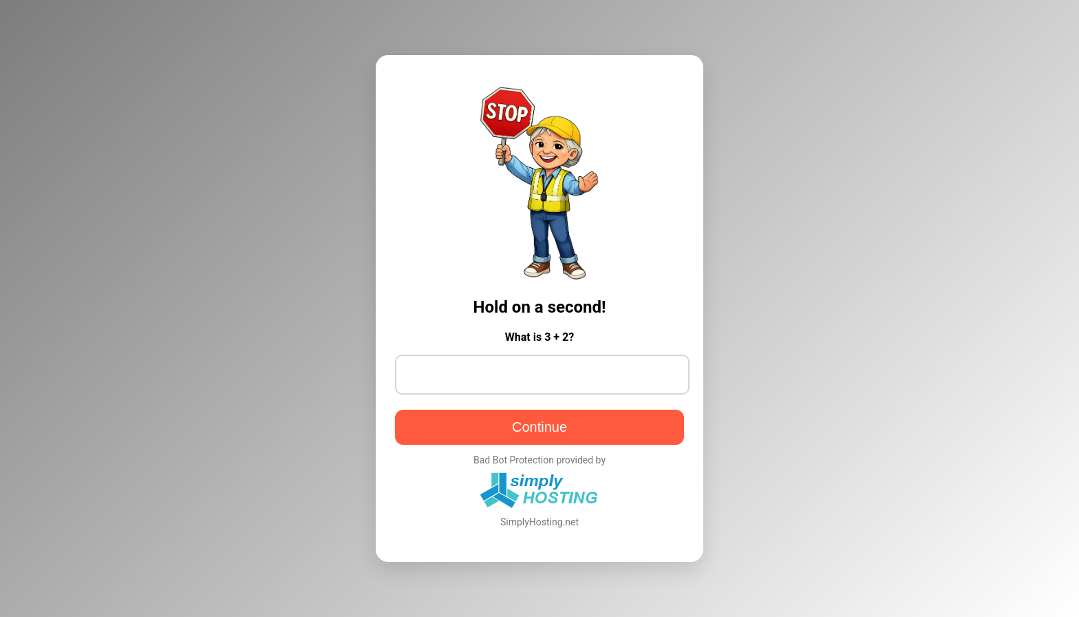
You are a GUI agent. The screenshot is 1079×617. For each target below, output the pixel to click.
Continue (539, 427)
